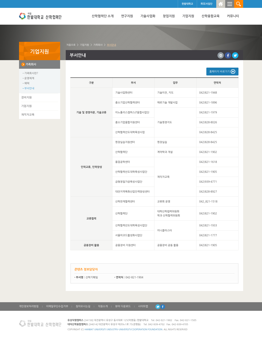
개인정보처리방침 (29, 306)
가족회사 (98, 45)
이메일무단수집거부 (57, 306)
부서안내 (111, 45)
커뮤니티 (233, 16)
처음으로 (71, 45)
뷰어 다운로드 (123, 306)
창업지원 (169, 16)
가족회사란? (31, 73)
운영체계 (29, 78)
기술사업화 (147, 16)
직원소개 (103, 306)
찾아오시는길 (83, 306)
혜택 (26, 83)
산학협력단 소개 (103, 16)
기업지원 (188, 16)
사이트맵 (143, 306)
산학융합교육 (211, 16)
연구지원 (127, 16)
